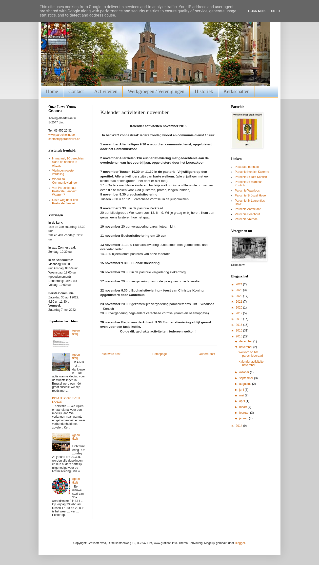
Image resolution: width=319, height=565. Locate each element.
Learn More (257, 11)
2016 (239, 330)
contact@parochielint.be (64, 139)
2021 (239, 301)
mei (242, 395)
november (246, 347)
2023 (239, 290)
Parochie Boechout (247, 214)
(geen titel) (76, 332)
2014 (239, 426)
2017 (239, 325)
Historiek (204, 91)
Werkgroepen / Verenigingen (156, 91)
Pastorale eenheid (247, 167)
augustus (245, 384)
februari (244, 412)
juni (242, 389)
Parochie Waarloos (247, 190)
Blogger (240, 543)
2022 (239, 296)
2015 (239, 336)
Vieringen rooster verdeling (63, 172)
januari (244, 418)
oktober (244, 372)
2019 (239, 313)
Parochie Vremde (246, 219)
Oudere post (207, 354)
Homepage (159, 354)
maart (243, 407)
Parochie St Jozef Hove (250, 195)
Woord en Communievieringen (65, 180)
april (242, 401)
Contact (76, 91)
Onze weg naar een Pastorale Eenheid (65, 201)
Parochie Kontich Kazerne (252, 172)
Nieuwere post (110, 354)
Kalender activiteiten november (252, 363)
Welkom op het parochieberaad (251, 354)
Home (52, 91)
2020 (239, 307)
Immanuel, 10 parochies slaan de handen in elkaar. (68, 162)
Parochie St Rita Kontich (251, 177)
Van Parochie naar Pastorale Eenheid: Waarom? (64, 191)
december (246, 341)
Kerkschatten (236, 91)
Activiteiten (105, 91)
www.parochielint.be (61, 134)
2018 (239, 319)
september (246, 378)
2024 (239, 284)
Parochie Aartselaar (248, 209)
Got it (275, 11)
